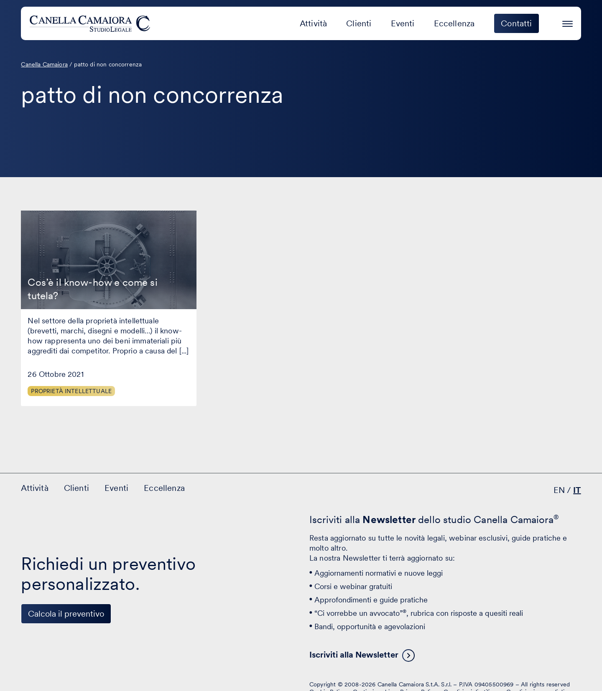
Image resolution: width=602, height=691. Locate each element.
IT (577, 490)
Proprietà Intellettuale (71, 391)
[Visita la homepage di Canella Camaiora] (91, 23)
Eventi (403, 23)
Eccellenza (454, 23)
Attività (313, 23)
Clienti (358, 23)
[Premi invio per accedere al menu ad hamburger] (567, 22)
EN (559, 490)
